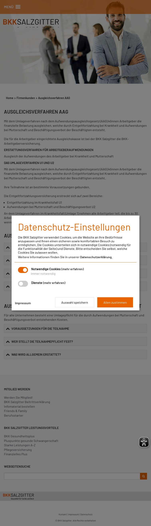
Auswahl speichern (74, 302)
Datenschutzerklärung (96, 257)
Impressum (23, 303)
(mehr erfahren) (72, 269)
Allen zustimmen (115, 302)
